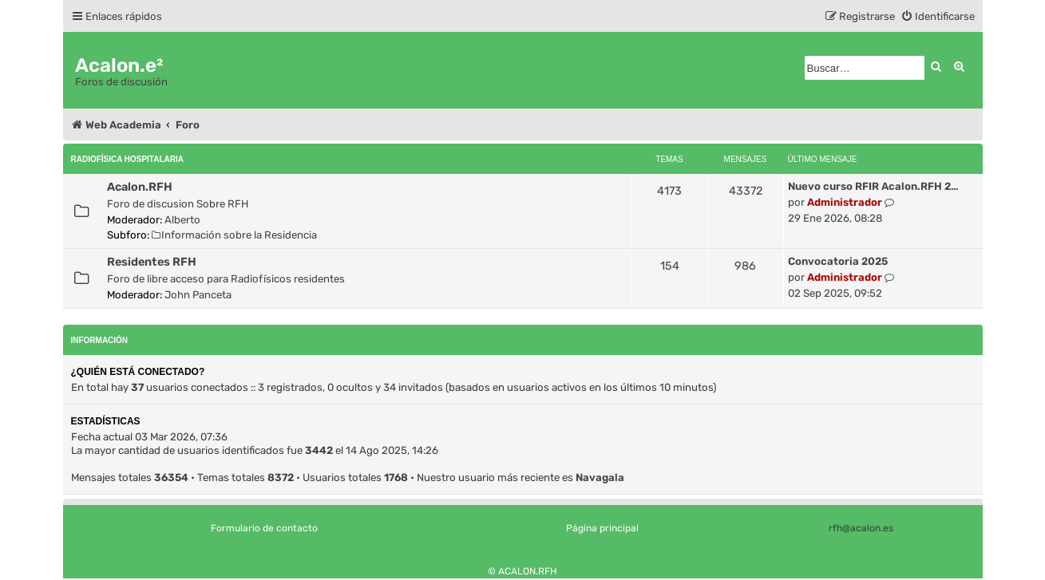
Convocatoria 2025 (838, 261)
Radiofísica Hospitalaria (127, 159)
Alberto (182, 220)
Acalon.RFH (139, 187)
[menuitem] (938, 16)
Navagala (600, 477)
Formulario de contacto (264, 528)
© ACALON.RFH (522, 571)
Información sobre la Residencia (235, 235)
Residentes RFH (151, 261)
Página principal (602, 528)
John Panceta (198, 295)
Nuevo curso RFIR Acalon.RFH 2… (873, 186)
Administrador (844, 202)
